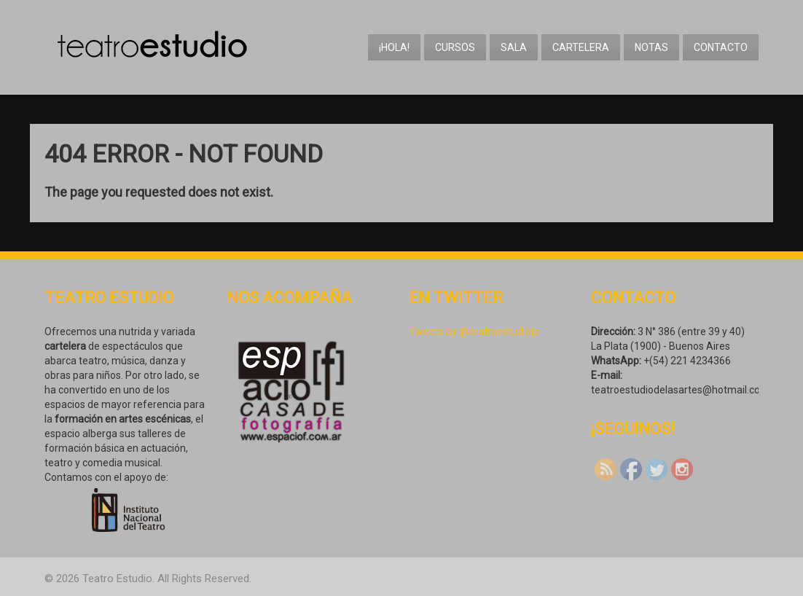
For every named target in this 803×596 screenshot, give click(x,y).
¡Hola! (394, 47)
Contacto (721, 47)
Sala (514, 47)
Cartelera (580, 47)
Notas (651, 47)
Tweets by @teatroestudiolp (474, 331)
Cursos (455, 47)
